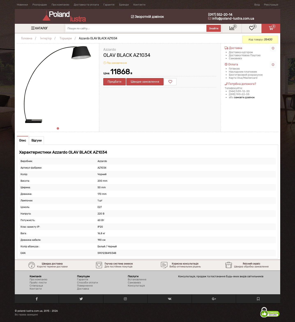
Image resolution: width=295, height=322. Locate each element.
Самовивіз (134, 282)
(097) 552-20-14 (220, 15)
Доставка (83, 288)
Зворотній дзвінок (147, 17)
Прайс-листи (38, 282)
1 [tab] (58, 129)
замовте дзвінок (244, 97)
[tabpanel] (58, 84)
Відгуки (36, 140)
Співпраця (36, 285)
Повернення (85, 285)
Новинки (22, 4)
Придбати (114, 81)
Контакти (139, 4)
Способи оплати (87, 282)
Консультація (136, 285)
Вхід (257, 4)
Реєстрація (271, 4)
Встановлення (137, 279)
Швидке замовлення (145, 81)
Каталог (41, 28)
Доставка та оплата (86, 4)
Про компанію (60, 4)
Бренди (124, 4)
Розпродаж (39, 4)
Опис (22, 140)
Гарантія (108, 4)
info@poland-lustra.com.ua (233, 19)
